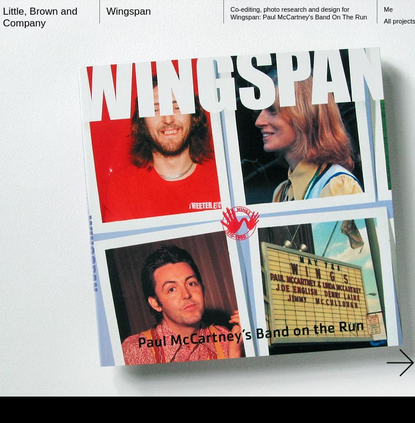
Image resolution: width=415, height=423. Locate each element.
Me (388, 9)
